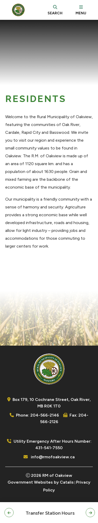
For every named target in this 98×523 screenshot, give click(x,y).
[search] (55, 10)
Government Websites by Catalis (41, 482)
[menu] (81, 10)
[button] (9, 512)
